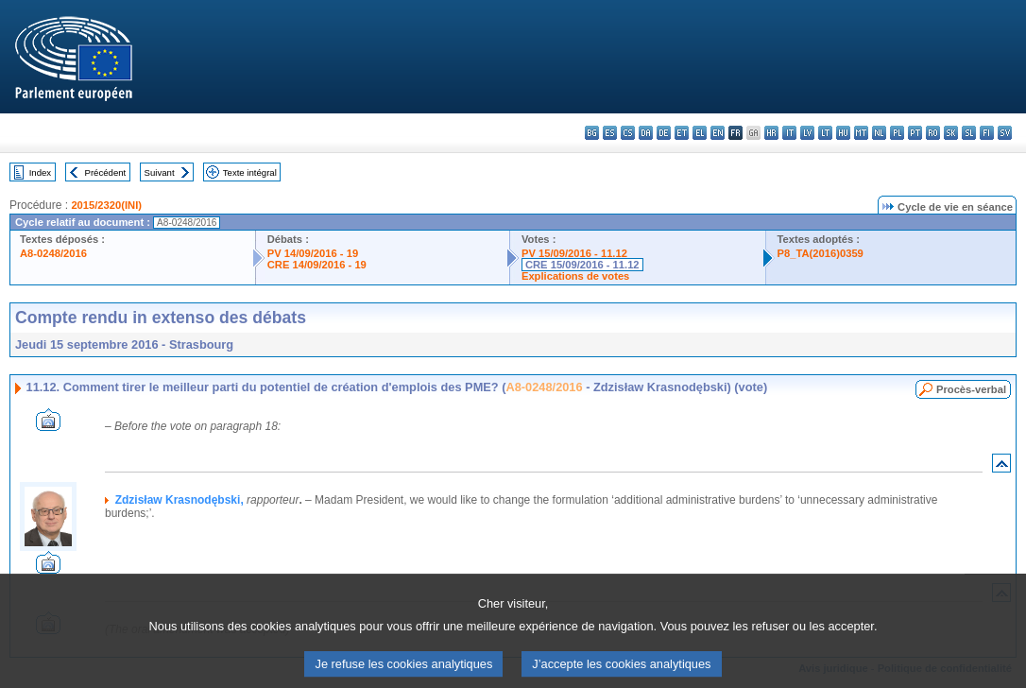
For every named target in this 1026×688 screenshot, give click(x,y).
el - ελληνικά (700, 133)
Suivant (160, 172)
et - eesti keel (682, 133)
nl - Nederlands (879, 133)
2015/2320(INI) (106, 205)
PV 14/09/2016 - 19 (312, 253)
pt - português (915, 133)
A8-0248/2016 (53, 253)
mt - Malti (861, 133)
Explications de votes (575, 276)
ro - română (933, 133)
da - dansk (646, 133)
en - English (717, 133)
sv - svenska (1005, 133)
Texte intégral (250, 172)
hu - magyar (843, 133)
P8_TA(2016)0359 (821, 253)
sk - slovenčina (951, 133)
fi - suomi (987, 133)
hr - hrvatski (771, 133)
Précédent (106, 172)
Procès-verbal (971, 389)
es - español (610, 133)
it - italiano (789, 133)
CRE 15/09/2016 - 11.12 (582, 264)
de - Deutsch (664, 133)
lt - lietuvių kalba (825, 133)
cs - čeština (628, 133)
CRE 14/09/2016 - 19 (317, 264)
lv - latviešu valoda (807, 133)
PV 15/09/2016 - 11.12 (574, 253)
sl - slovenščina (969, 133)
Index (40, 172)
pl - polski (897, 133)
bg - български (592, 133)
